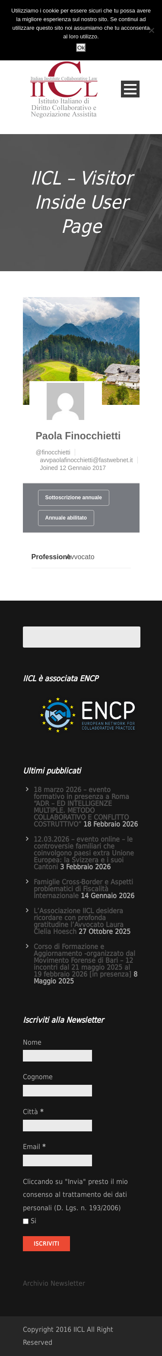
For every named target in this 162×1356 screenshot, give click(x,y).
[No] (151, 30)
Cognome (38, 1077)
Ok (81, 47)
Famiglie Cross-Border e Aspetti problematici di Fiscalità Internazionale (83, 889)
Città (33, 1112)
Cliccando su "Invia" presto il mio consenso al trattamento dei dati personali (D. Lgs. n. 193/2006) (75, 1194)
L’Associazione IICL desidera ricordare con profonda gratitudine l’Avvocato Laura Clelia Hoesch (79, 921)
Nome (32, 1042)
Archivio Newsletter (54, 1283)
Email (34, 1147)
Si (29, 1221)
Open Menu (130, 89)
